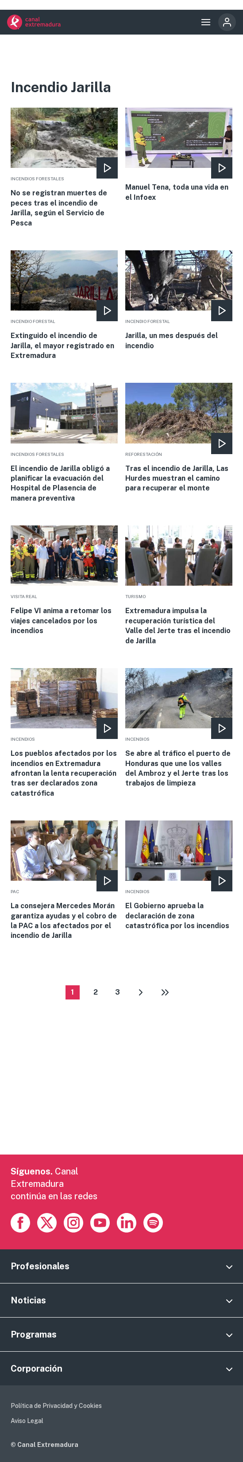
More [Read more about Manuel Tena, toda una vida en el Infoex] (178, 155)
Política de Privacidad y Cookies (56, 1405)
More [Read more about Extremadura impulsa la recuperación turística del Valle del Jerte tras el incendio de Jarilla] (178, 585)
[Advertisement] (122, 1092)
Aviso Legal (27, 1420)
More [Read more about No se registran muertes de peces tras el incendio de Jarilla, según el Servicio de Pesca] (64, 168)
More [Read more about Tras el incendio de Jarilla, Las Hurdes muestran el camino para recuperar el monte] (178, 438)
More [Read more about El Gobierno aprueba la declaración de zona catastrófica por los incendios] (178, 875)
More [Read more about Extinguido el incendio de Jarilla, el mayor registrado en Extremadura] (64, 305)
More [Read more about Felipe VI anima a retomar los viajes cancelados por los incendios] (64, 580)
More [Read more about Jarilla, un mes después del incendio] (178, 300)
